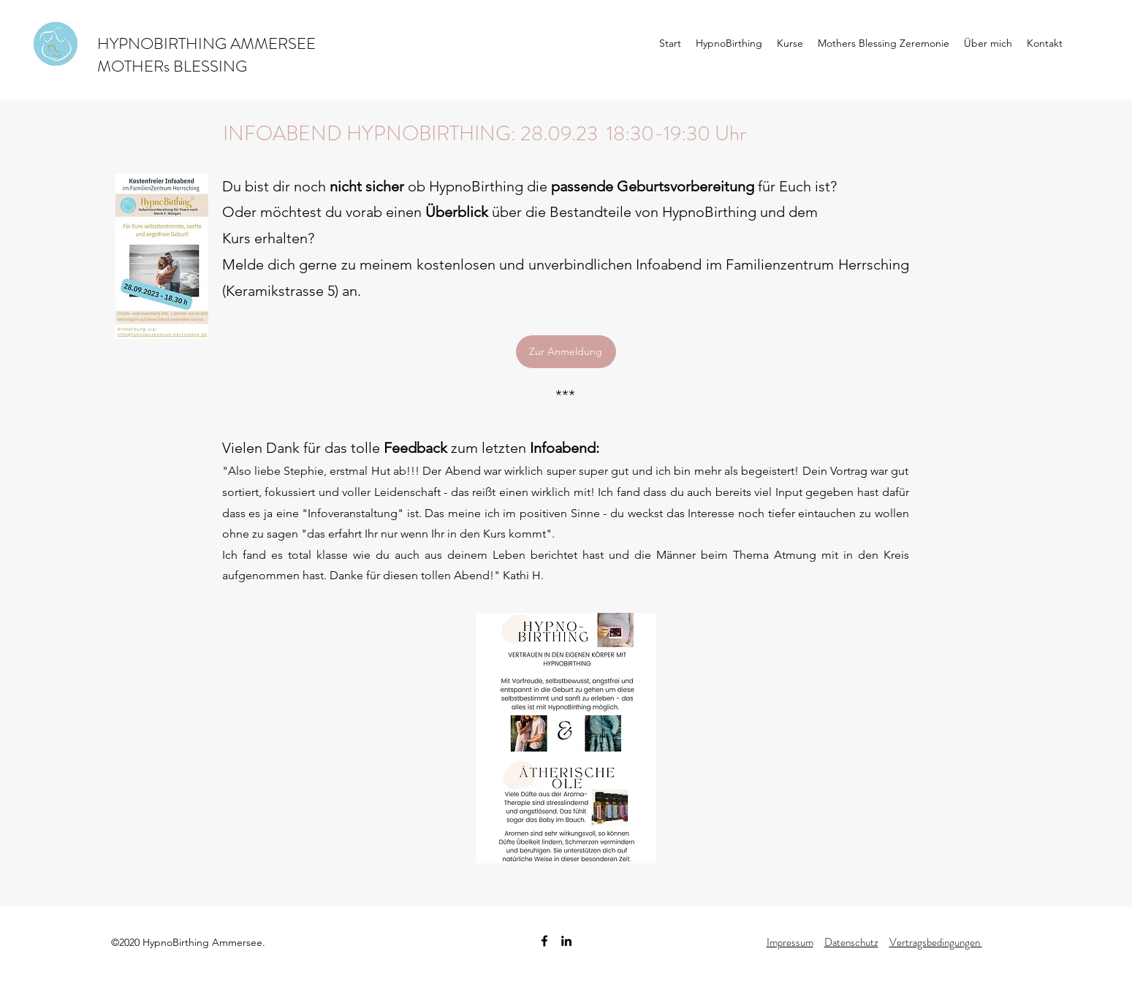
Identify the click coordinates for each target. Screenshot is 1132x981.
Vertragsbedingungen (935, 942)
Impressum (790, 942)
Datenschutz (851, 942)
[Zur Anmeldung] (566, 351)
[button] (729, 43)
